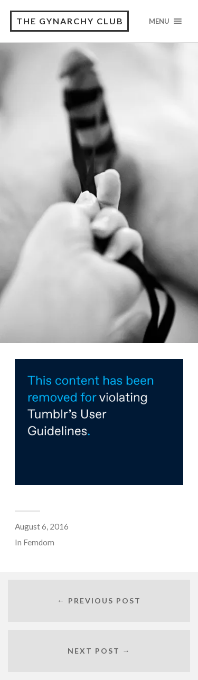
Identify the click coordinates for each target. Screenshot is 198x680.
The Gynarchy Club (70, 21)
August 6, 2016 (42, 526)
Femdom (38, 542)
